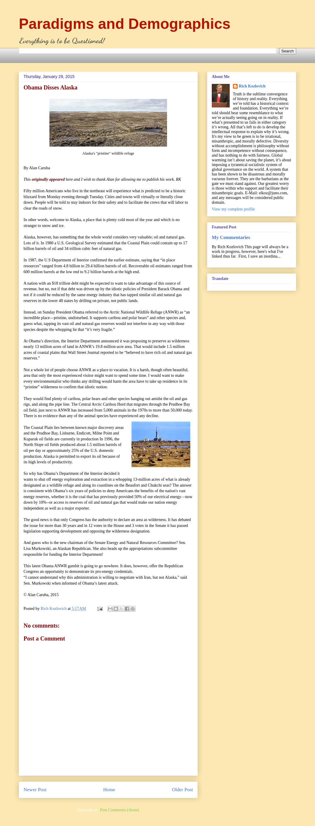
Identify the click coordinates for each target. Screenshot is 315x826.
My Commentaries (231, 237)
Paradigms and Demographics (125, 24)
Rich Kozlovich (252, 86)
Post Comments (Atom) (119, 810)
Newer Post (35, 789)
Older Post (182, 789)
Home (109, 789)
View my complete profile (233, 209)
